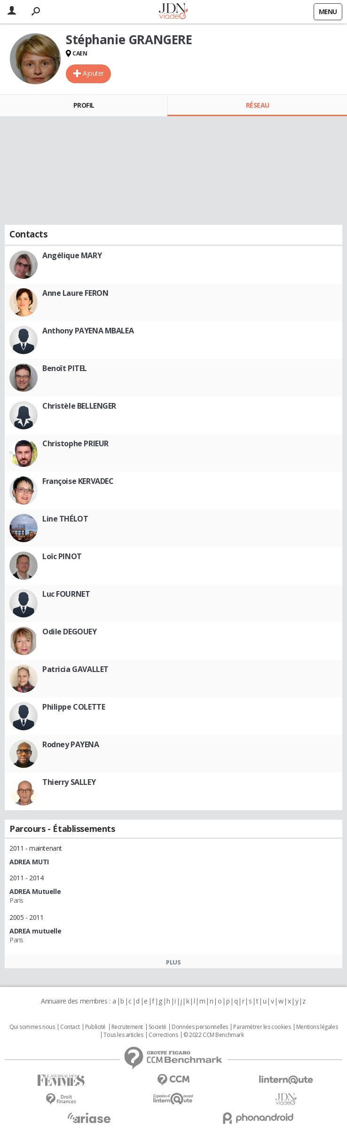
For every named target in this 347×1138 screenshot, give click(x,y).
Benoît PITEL (64, 368)
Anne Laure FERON (75, 293)
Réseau (257, 105)
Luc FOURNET (66, 594)
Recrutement (127, 1027)
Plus (173, 962)
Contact (69, 1027)
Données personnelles (200, 1027)
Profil (84, 105)
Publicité (95, 1027)
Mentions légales (317, 1027)
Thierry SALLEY (68, 782)
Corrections (163, 1035)
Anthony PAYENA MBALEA (88, 330)
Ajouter (93, 73)
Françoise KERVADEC (77, 481)
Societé (157, 1027)
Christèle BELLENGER (79, 406)
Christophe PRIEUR (75, 443)
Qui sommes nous (32, 1027)
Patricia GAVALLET (75, 669)
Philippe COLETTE (73, 707)
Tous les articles (123, 1035)
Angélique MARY (72, 255)
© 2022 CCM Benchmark (213, 1035)
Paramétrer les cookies (262, 1027)
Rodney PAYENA (70, 744)
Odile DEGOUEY (69, 631)
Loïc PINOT (62, 556)
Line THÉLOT (65, 519)
